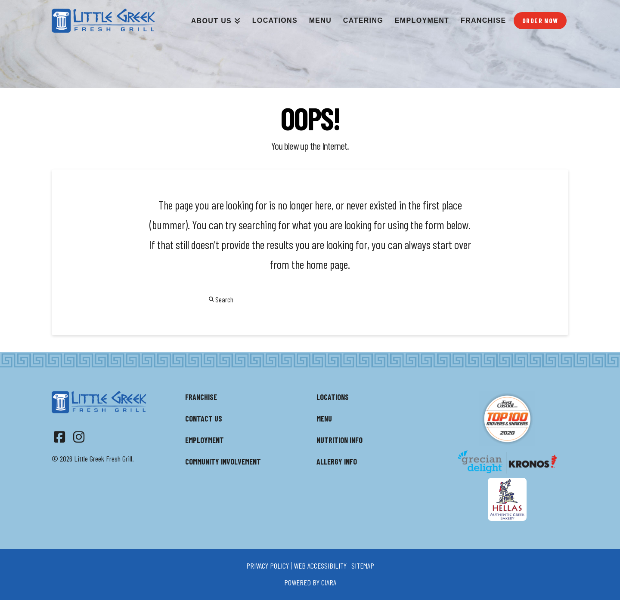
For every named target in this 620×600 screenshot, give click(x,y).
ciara (328, 582)
